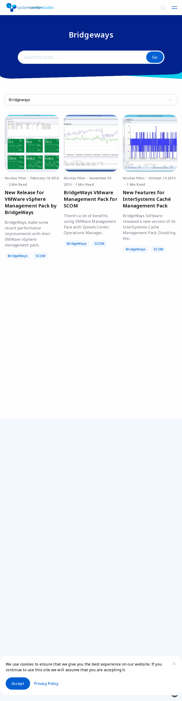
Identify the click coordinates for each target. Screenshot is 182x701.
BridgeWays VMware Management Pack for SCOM (90, 199)
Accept (18, 683)
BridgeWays (17, 256)
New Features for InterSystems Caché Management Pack (147, 199)
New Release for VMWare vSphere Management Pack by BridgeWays (31, 202)
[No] (174, 663)
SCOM (40, 256)
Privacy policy (46, 683)
